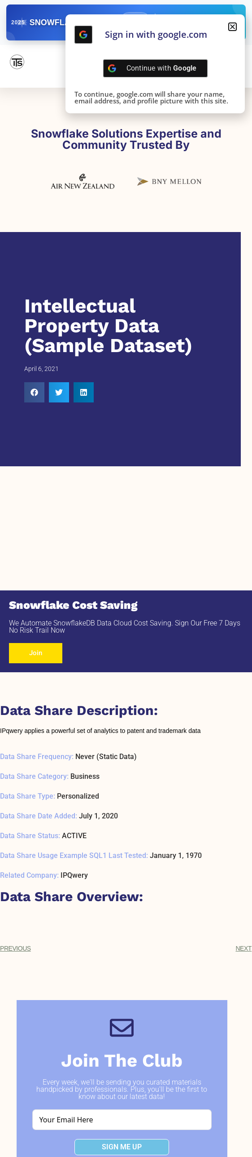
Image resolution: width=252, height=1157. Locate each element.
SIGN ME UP (122, 1147)
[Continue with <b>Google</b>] (83, 35)
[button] (34, 392)
